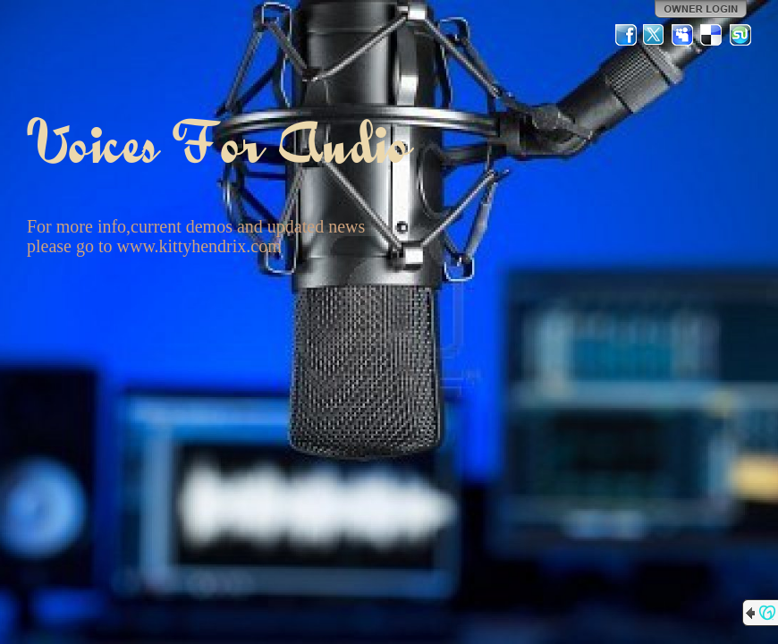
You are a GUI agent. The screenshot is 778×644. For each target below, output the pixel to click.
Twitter (654, 34)
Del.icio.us (711, 34)
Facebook (625, 34)
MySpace (683, 34)
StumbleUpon (740, 34)
